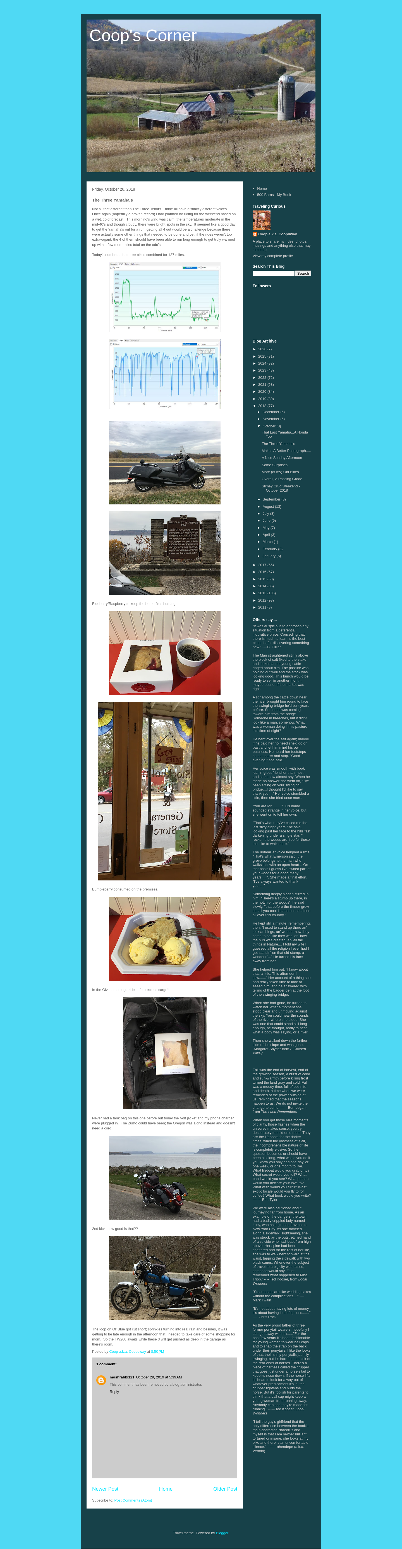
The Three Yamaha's (278, 444)
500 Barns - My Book (274, 195)
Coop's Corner (143, 35)
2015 (262, 579)
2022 (262, 377)
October (270, 426)
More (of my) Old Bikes (280, 472)
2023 (262, 370)
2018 (262, 406)
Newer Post (105, 1489)
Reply (114, 1392)
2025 (262, 356)
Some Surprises (274, 465)
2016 (262, 572)
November (272, 419)
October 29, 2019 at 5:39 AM (159, 1377)
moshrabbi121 (122, 1377)
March (268, 542)
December (272, 412)
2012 (262, 600)
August (269, 506)
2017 (262, 565)
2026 (262, 349)
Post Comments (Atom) (133, 1500)
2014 (262, 586)
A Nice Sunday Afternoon (282, 458)
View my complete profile (273, 256)
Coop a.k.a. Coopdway (277, 234)
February (270, 549)
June (267, 520)
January (270, 556)
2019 (262, 399)
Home (166, 1489)
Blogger (222, 1533)
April (267, 535)
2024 (262, 363)
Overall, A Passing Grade (282, 479)
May (267, 528)
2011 (262, 607)
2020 (262, 391)
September (272, 499)
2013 (262, 593)
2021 (262, 384)
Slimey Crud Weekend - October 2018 (281, 488)
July (266, 513)
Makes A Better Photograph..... (286, 451)
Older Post (225, 1489)
